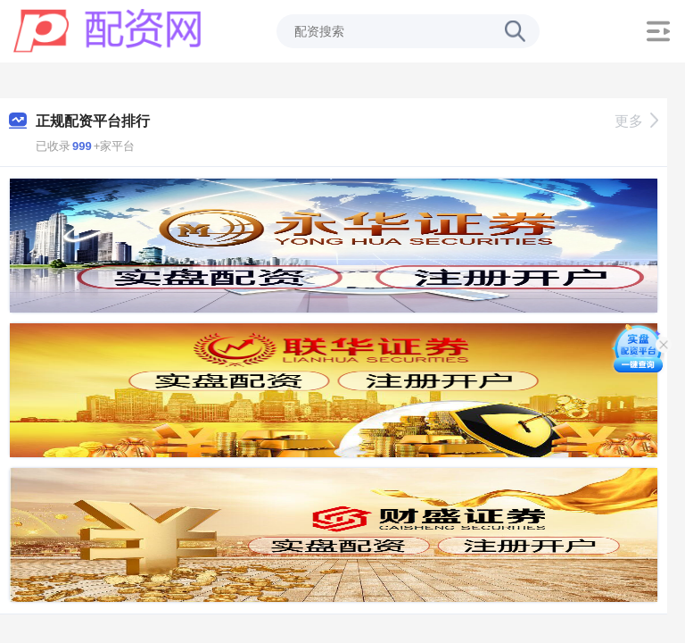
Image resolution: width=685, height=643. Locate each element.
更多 (636, 121)
